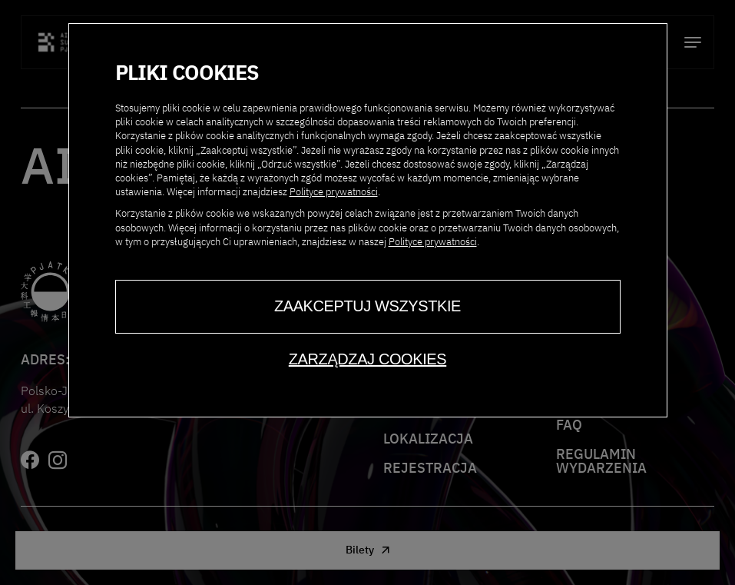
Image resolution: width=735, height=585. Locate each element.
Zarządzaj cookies (367, 359)
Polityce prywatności (334, 191)
